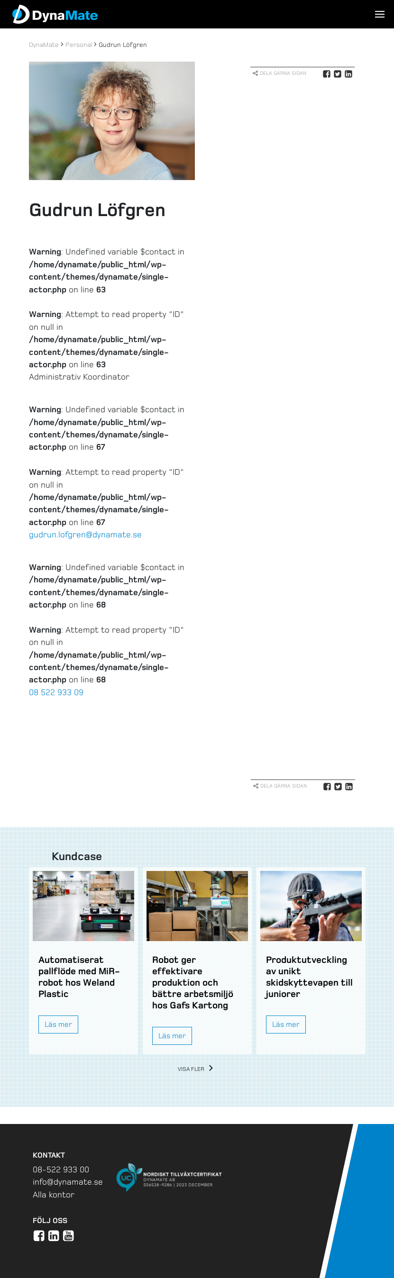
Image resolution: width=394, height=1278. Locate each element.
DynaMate (44, 44)
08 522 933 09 (56, 692)
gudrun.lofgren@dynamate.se (85, 534)
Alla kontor (53, 1194)
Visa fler (197, 1069)
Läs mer (58, 1024)
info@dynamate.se (68, 1182)
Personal (78, 44)
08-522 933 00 (61, 1169)
